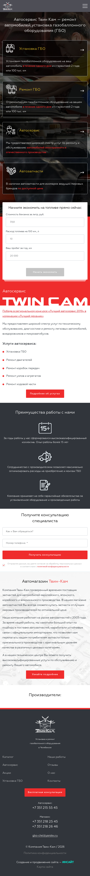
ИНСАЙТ (68, 862)
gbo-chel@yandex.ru (45, 835)
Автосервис (10, 765)
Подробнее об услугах (45, 394)
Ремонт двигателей (19, 360)
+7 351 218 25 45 (45, 821)
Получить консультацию (45, 555)
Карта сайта (45, 867)
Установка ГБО (16, 351)
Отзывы (53, 765)
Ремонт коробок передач (22, 368)
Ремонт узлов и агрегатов (23, 376)
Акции (6, 773)
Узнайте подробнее (45, 674)
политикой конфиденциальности (53, 567)
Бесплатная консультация (45, 792)
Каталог (8, 757)
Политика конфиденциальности (45, 853)
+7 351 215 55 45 (45, 807)
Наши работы (57, 757)
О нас (51, 773)
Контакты (54, 781)
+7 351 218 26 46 (45, 826)
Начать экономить (45, 272)
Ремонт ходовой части (21, 384)
